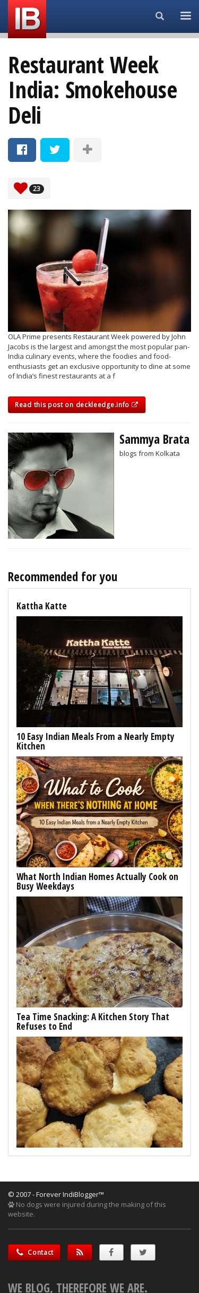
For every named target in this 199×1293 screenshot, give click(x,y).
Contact (34, 1252)
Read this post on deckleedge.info (77, 404)
